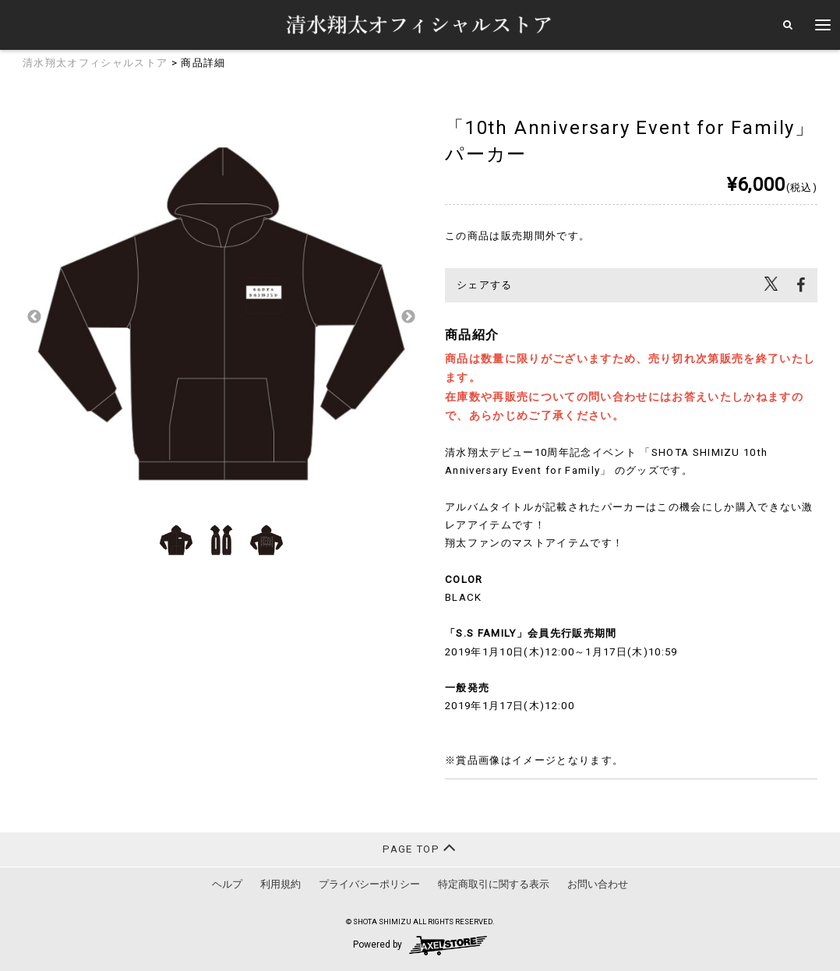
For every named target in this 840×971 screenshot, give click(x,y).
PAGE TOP (420, 847)
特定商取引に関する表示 (493, 884)
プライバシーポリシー (369, 884)
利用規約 (280, 884)
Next (408, 317)
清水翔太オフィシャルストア (95, 63)
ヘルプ (227, 884)
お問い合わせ (597, 884)
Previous (34, 317)
